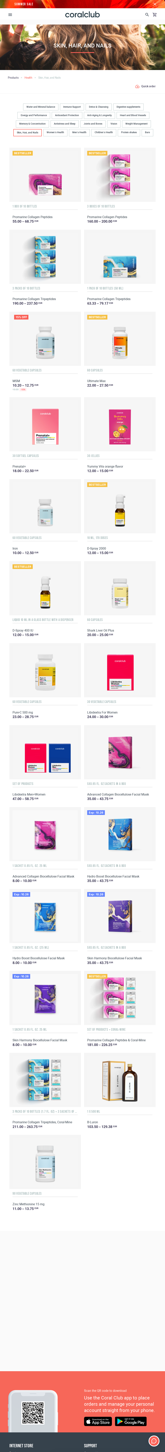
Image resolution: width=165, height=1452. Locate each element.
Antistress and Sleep (64, 123)
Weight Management (136, 123)
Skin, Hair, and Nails (27, 132)
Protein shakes (129, 132)
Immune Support (72, 107)
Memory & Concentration (32, 123)
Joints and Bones (93, 123)
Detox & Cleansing (98, 107)
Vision (114, 123)
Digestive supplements (128, 107)
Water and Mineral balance (40, 107)
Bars (147, 132)
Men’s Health (79, 132)
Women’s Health (55, 132)
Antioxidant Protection (67, 115)
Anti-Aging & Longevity (99, 115)
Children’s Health (104, 132)
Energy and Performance (34, 115)
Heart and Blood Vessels (133, 115)
